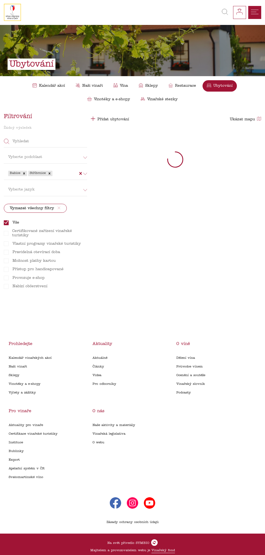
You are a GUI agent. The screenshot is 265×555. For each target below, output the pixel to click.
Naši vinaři (18, 366)
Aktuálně (99, 358)
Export (14, 460)
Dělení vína (185, 358)
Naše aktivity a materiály (113, 425)
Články (98, 366)
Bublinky (16, 451)
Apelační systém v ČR (27, 468)
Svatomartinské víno (26, 477)
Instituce (16, 442)
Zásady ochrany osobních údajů (133, 522)
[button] (24, 173)
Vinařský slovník (190, 384)
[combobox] (54, 173)
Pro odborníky (104, 384)
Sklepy (14, 375)
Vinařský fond (163, 550)
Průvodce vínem (189, 366)
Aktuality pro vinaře (26, 425)
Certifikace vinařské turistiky (33, 433)
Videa (96, 375)
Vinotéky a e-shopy (25, 384)
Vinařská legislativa (108, 433)
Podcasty (183, 392)
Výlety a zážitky (22, 392)
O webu (98, 442)
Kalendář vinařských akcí (30, 358)
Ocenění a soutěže (190, 375)
